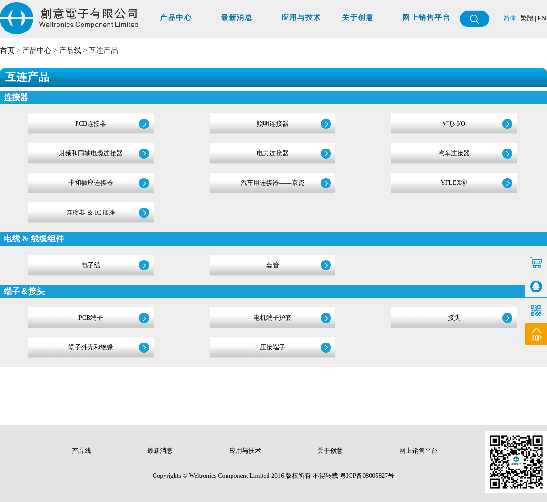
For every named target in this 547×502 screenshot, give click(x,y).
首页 (7, 50)
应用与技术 (301, 17)
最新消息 (237, 17)
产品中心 (176, 17)
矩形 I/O (454, 123)
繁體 (527, 18)
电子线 (90, 265)
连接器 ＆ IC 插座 (91, 212)
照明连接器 (273, 123)
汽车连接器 (454, 153)
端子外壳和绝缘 (90, 347)
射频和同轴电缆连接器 (91, 153)
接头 (454, 317)
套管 (272, 265)
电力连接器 (273, 153)
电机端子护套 (272, 317)
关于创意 (358, 17)
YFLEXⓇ (453, 182)
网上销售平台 (426, 17)
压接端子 (272, 347)
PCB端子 (90, 317)
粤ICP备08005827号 (367, 475)
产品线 (70, 50)
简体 (509, 18)
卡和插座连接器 (90, 182)
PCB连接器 (90, 123)
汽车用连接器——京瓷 (272, 182)
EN (541, 18)
